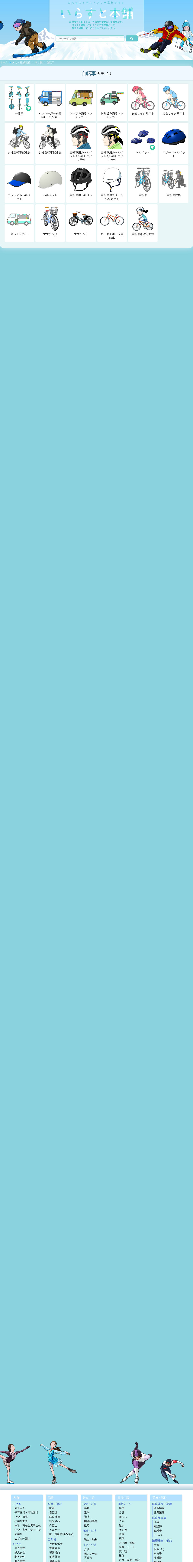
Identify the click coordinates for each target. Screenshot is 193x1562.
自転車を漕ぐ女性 (143, 221)
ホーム (4, 62)
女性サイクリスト (143, 100)
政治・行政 (89, 1503)
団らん (123, 1516)
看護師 (53, 1512)
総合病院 (159, 1508)
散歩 (121, 1525)
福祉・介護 (89, 1544)
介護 (86, 1549)
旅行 (121, 1555)
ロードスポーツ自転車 (112, 223)
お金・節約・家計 (129, 1560)
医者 (52, 1508)
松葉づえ (159, 1549)
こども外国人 (22, 1538)
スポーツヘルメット (174, 141)
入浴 (121, 1521)
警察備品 (54, 1552)
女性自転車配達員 (19, 139)
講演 (86, 1516)
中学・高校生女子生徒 (27, 1529)
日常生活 (123, 1497)
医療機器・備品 (162, 1540)
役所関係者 (56, 1543)
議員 (86, 1508)
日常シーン (124, 1503)
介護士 (53, 1525)
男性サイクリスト (174, 100)
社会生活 (88, 1497)
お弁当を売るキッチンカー (112, 102)
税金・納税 (90, 1539)
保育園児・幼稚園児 (26, 1512)
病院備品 (54, 1521)
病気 (121, 1538)
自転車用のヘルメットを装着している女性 (112, 143)
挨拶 (121, 1508)
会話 (121, 1512)
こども (17, 1503)
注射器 (158, 1557)
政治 (86, 1525)
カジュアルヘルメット (19, 184)
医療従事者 (159, 1517)
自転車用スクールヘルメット (112, 184)
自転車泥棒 (174, 182)
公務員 (52, 1539)
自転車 (50, 62)
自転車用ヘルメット (81, 184)
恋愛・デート (127, 1547)
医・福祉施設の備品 (61, 1534)
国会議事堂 (90, 1521)
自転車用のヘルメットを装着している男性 (81, 143)
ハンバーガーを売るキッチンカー (50, 102)
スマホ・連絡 (127, 1542)
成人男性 (19, 1548)
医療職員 (54, 1516)
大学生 (18, 1534)
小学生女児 (21, 1521)
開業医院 (159, 1512)
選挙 (86, 1512)
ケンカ (123, 1529)
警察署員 (54, 1548)
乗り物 (39, 62)
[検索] (131, 38)
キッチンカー (19, 221)
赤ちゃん (19, 1508)
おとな (17, 1543)
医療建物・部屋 (162, 1503)
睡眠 (121, 1534)
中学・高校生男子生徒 (27, 1525)
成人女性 (19, 1552)
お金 (86, 1535)
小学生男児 (21, 1516)
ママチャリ (50, 221)
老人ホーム (90, 1553)
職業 (51, 1497)
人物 (16, 1497)
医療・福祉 (55, 1503)
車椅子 (158, 1553)
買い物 (123, 1551)
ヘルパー (54, 1529)
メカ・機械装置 (21, 62)
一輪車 (19, 100)
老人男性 (19, 1556)
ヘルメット (143, 139)
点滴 (156, 1545)
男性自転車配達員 (50, 139)
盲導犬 (88, 1557)
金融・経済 (89, 1530)
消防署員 (54, 1556)
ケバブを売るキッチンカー (81, 102)
